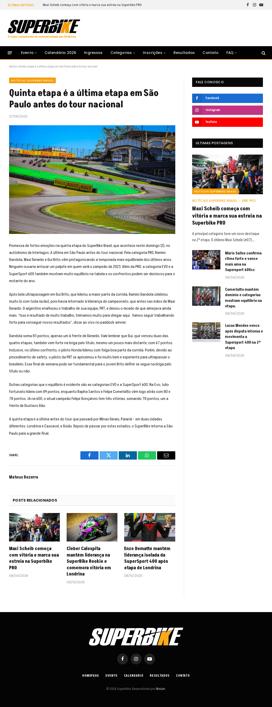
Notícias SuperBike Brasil (32, 80)
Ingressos (93, 52)
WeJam (160, 689)
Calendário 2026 (60, 52)
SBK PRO (249, 200)
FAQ (229, 52)
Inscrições (152, 52)
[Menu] (10, 53)
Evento (27, 52)
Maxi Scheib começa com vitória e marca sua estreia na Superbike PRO (92, 5)
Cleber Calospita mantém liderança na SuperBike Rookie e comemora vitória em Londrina (89, 561)
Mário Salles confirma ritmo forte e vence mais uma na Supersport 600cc (243, 262)
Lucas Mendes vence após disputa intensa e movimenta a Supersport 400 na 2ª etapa (244, 337)
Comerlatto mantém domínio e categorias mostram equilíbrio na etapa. (243, 298)
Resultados (184, 52)
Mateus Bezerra (23, 477)
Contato (210, 52)
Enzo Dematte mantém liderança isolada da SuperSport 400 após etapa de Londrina (147, 558)
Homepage (90, 675)
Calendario (133, 675)
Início (12, 66)
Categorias (121, 52)
